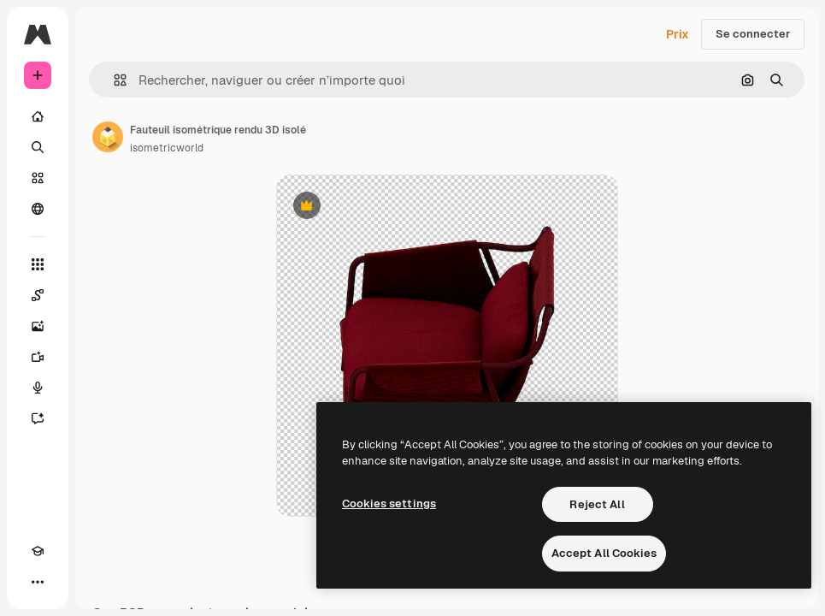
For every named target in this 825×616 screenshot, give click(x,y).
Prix (677, 34)
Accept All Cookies (604, 553)
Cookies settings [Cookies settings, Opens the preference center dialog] (389, 503)
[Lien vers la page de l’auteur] (107, 136)
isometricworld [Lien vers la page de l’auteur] (166, 148)
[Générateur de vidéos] (37, 356)
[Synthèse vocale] (37, 387)
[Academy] (37, 551)
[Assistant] (37, 418)
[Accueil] (37, 116)
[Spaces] (37, 295)
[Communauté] (37, 208)
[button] (113, 80)
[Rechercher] (37, 147)
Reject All (596, 504)
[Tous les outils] (37, 264)
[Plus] (37, 581)
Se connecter (753, 34)
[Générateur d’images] (37, 326)
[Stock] (37, 178)
